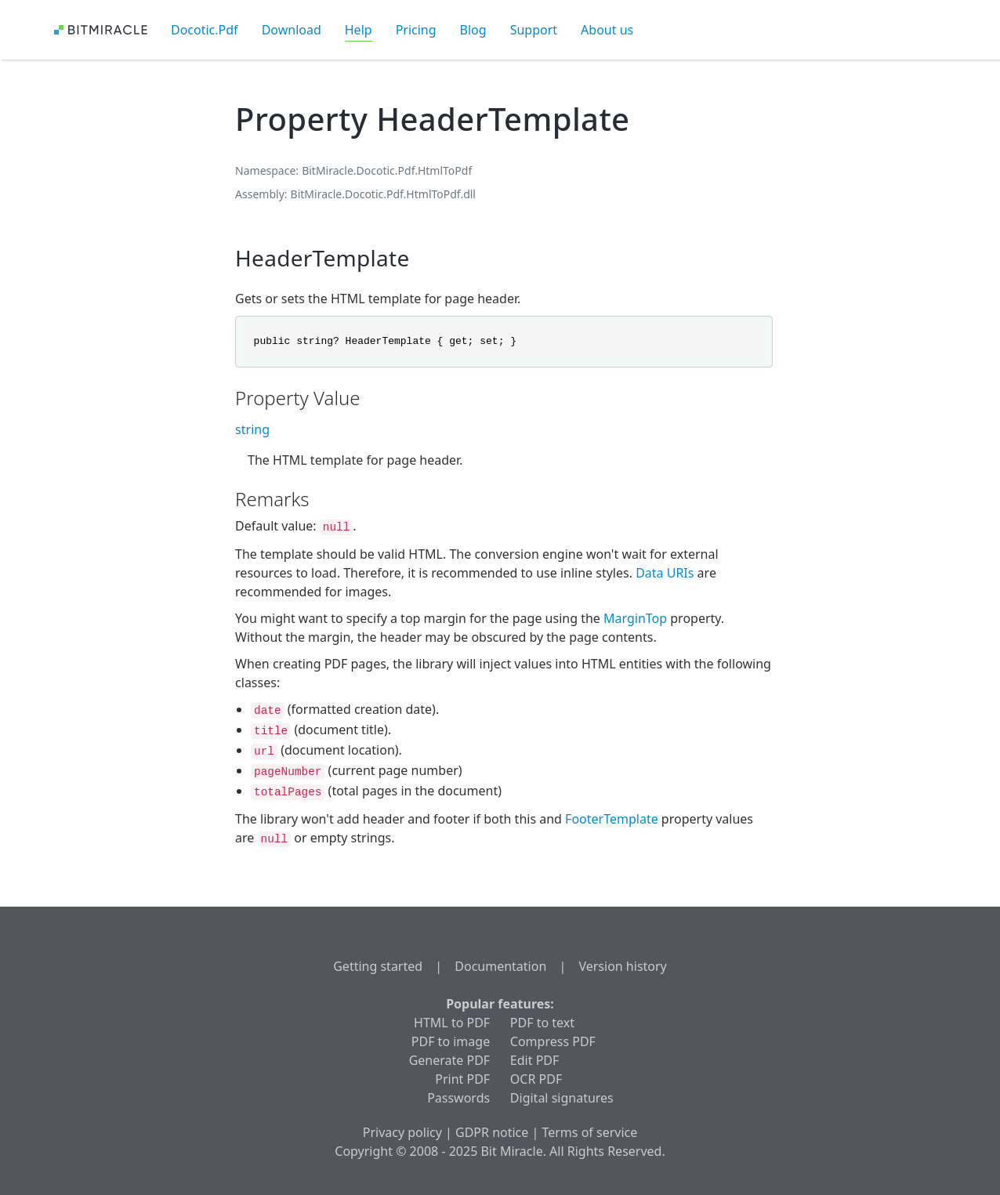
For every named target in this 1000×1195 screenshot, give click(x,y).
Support (533, 29)
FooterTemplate (611, 818)
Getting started (377, 966)
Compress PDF (553, 1041)
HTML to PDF (452, 1022)
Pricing (416, 29)
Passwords (458, 1097)
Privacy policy (402, 1132)
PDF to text (542, 1022)
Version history (622, 966)
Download (291, 29)
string (252, 429)
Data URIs (665, 572)
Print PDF (462, 1079)
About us (607, 29)
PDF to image (450, 1041)
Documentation (500, 966)
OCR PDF (536, 1079)
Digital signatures (562, 1097)
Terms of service (589, 1132)
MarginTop (635, 618)
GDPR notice (491, 1132)
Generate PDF (449, 1060)
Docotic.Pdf (204, 29)
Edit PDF (534, 1060)
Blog (473, 29)
